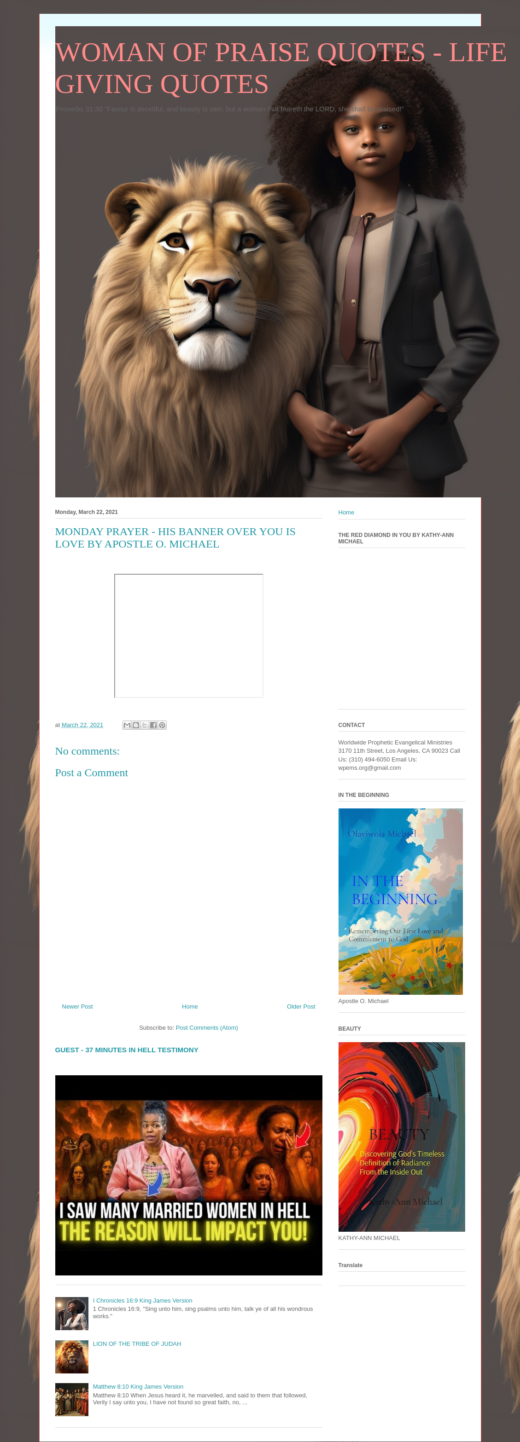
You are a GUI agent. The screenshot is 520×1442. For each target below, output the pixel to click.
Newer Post (77, 1006)
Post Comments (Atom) (207, 1027)
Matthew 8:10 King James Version (138, 1386)
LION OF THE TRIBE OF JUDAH (137, 1343)
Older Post (301, 1006)
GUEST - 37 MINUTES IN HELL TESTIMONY (127, 1050)
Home (190, 1006)
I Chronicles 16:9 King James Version (143, 1300)
